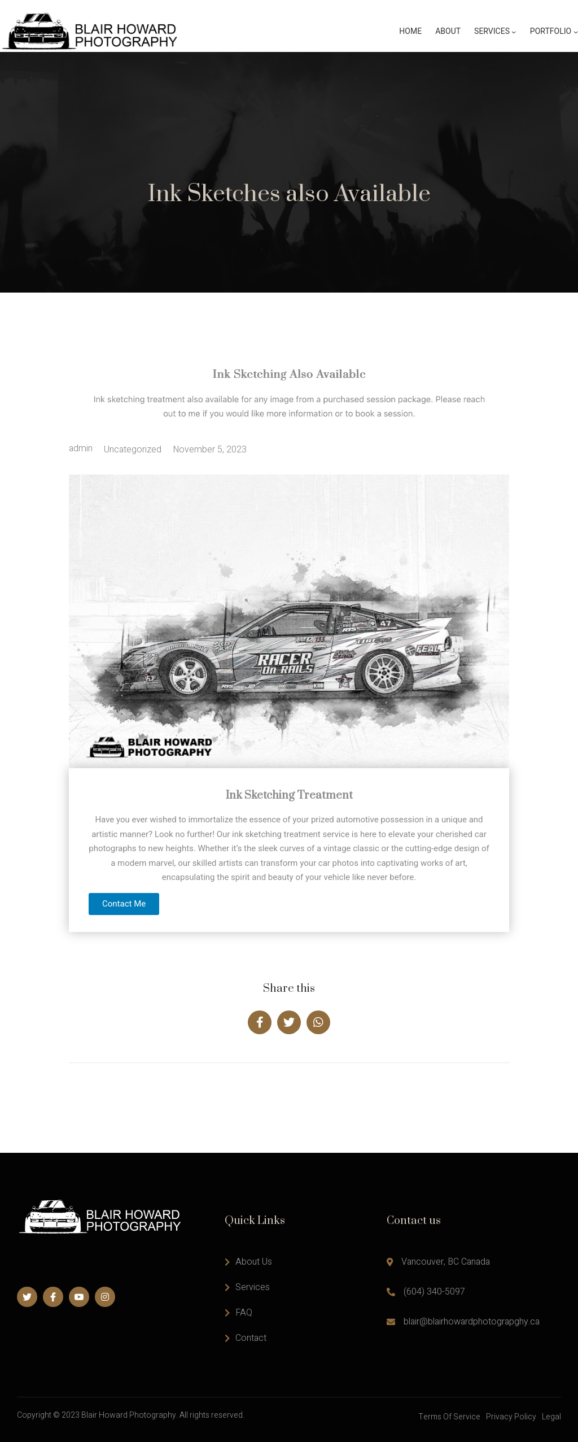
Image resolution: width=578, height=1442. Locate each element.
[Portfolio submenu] (575, 31)
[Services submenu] (513, 31)
